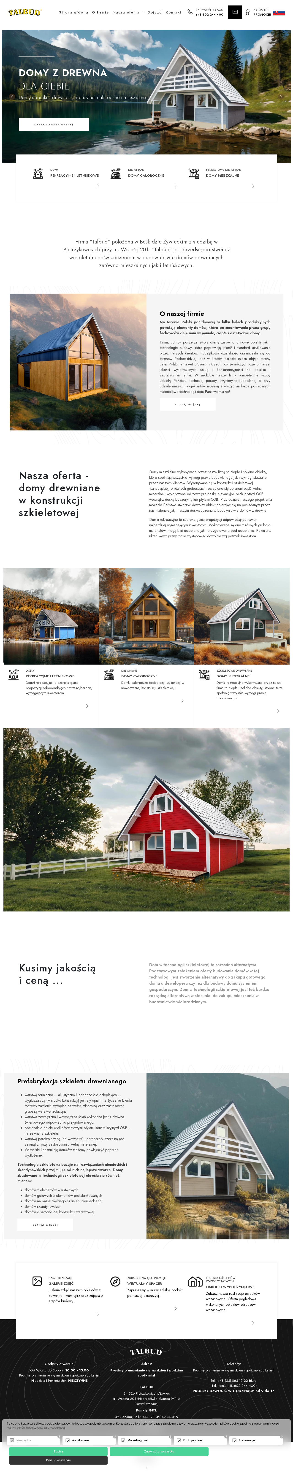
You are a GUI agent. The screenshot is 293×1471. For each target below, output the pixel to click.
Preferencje (247, 1449)
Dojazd (155, 12)
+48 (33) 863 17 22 (233, 1380)
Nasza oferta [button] (127, 12)
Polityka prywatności (50, 1436)
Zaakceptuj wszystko (148, 1460)
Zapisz (54, 1460)
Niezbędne (23, 1449)
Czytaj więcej (188, 404)
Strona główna (74, 12)
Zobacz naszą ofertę (54, 124)
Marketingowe (138, 1449)
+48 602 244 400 (209, 15)
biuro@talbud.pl (152, 1427)
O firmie (100, 12)
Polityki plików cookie (21, 1436)
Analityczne (80, 1449)
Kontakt (174, 12)
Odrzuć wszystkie (240, 1460)
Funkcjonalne (192, 1449)
